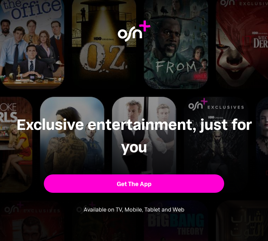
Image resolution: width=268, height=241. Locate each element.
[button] (134, 183)
